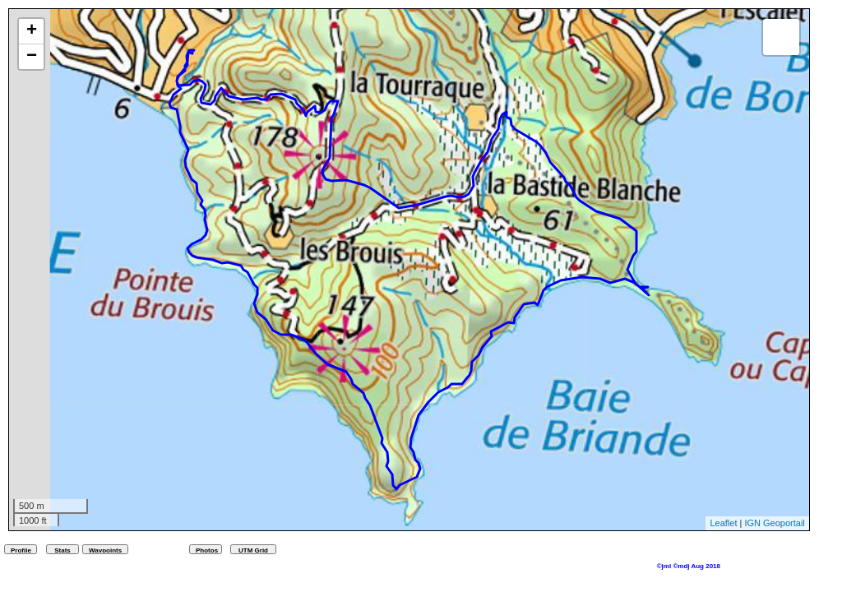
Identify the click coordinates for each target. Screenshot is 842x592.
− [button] (31, 56)
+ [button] (31, 31)
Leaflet (723, 523)
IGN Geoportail (774, 523)
